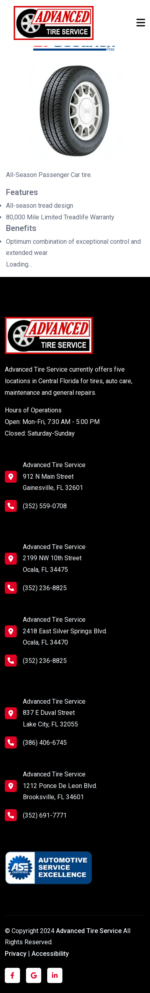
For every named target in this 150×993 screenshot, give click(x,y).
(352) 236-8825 (36, 588)
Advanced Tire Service (89, 931)
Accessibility (50, 953)
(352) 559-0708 (36, 506)
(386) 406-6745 (36, 742)
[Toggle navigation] (140, 23)
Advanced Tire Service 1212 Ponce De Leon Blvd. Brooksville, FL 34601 (60, 785)
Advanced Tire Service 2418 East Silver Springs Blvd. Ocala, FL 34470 (65, 631)
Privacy (15, 953)
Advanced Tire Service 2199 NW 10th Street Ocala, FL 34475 (54, 558)
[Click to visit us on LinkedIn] (54, 975)
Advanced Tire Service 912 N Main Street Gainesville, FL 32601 (54, 476)
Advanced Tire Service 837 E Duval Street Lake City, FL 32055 (54, 713)
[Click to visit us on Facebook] (12, 975)
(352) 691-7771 (36, 815)
